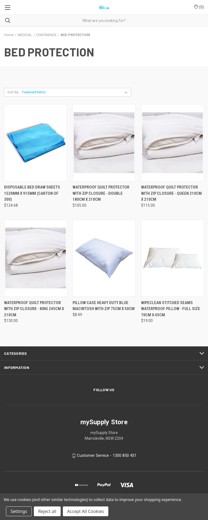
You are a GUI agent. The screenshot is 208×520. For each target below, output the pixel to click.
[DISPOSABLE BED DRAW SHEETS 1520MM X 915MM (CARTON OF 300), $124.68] (35, 142)
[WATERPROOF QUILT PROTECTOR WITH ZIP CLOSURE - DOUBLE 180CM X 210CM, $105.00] (104, 142)
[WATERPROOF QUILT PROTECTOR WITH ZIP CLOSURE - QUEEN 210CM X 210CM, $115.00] (172, 142)
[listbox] (75, 92)
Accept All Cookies (85, 511)
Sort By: (13, 92)
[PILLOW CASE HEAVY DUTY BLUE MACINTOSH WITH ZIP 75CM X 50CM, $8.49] (104, 258)
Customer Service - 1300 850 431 (106, 455)
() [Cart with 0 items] (199, 6)
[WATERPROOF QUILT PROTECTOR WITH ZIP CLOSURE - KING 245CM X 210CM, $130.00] (35, 258)
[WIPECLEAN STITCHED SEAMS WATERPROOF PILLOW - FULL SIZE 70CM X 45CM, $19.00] (172, 258)
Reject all (47, 511)
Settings (19, 511)
